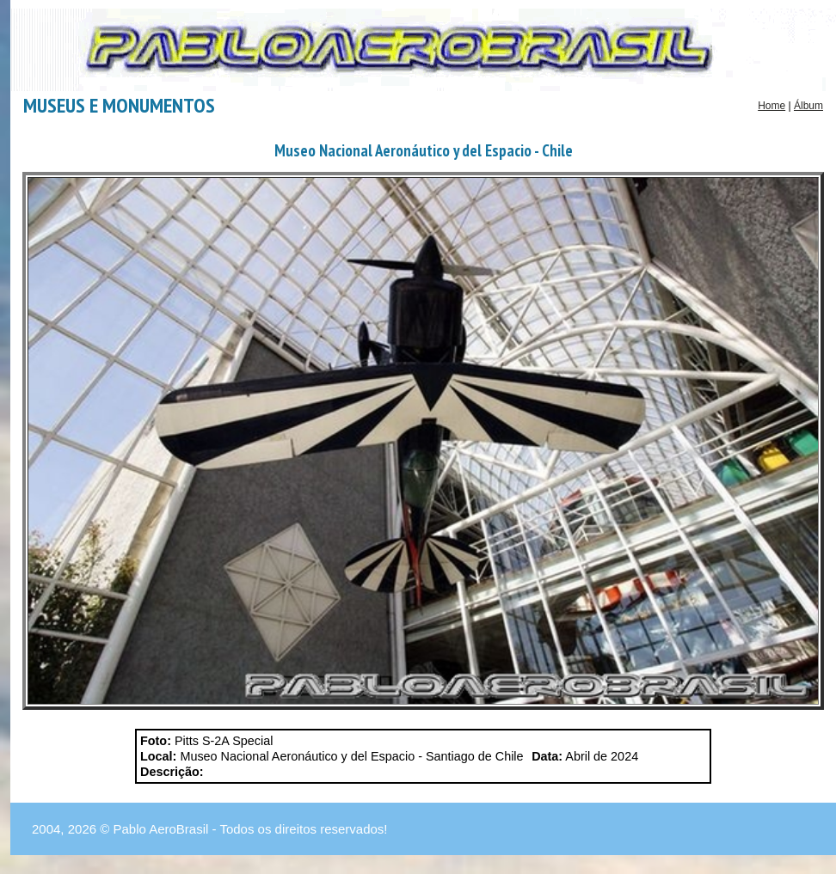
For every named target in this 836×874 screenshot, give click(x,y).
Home (771, 106)
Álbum (808, 106)
